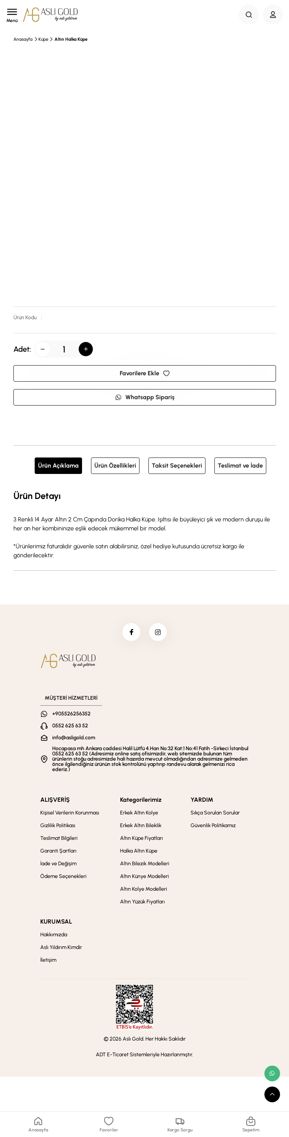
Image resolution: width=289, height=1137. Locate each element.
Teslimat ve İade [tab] (240, 465)
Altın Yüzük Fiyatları (142, 902)
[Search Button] (249, 14)
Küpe (43, 39)
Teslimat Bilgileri (59, 839)
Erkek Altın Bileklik (140, 826)
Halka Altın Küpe (138, 851)
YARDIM (202, 800)
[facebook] (131, 632)
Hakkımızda (53, 935)
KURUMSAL (56, 922)
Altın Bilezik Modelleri (144, 864)
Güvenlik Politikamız (213, 826)
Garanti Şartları (58, 851)
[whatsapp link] (272, 1073)
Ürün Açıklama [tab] (58, 465)
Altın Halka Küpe (71, 39)
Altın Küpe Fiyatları (141, 839)
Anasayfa (22, 39)
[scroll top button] (272, 1094)
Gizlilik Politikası (57, 826)
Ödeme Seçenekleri (63, 877)
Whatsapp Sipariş (145, 397)
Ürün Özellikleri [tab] (115, 465)
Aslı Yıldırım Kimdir (61, 948)
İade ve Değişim (58, 864)
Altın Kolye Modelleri (143, 890)
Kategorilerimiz (140, 800)
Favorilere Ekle (145, 373)
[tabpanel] (144, 524)
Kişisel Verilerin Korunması (69, 813)
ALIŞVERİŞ (55, 800)
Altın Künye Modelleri (144, 877)
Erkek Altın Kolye (139, 813)
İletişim (48, 961)
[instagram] (158, 632)
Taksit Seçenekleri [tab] (177, 465)
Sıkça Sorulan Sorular (215, 813)
